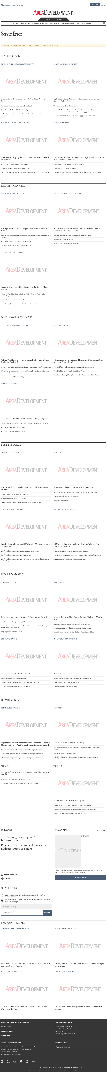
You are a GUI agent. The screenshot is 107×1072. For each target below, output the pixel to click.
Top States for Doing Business (11, 1054)
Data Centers (59, 582)
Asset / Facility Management (13, 194)
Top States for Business (64, 509)
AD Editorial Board (83, 23)
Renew (103, 5)
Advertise (20, 5)
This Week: (25, 901)
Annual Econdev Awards (11, 453)
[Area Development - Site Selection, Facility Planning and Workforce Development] (53, 12)
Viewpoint (58, 766)
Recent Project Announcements (65, 1034)
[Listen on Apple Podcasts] (26, 874)
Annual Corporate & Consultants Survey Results (16, 1049)
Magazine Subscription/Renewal (15, 1022)
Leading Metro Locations (12, 509)
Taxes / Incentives (61, 123)
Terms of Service (70, 1070)
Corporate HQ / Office (10, 582)
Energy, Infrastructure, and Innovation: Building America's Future (24, 847)
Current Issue (7, 1031)
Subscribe (95, 4)
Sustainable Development (12, 252)
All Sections (104, 23)
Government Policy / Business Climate (17, 64)
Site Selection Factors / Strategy (15, 123)
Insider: (23, 896)
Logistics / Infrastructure (65, 64)
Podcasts (5, 766)
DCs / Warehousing (9, 639)
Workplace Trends (9, 384)
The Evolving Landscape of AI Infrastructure (18, 838)
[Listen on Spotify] (26, 878)
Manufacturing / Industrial (65, 639)
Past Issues (101, 830)
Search (60, 19)
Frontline (58, 453)
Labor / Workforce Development (65, 1029)
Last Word (58, 708)
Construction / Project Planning (68, 194)
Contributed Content (10, 708)
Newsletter (6, 1027)
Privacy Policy (60, 1070)
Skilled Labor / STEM (62, 325)
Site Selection (59, 1031)
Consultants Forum (9, 5)
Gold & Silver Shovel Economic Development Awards (18, 1047)
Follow (47, 19)
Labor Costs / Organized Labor (14, 325)
